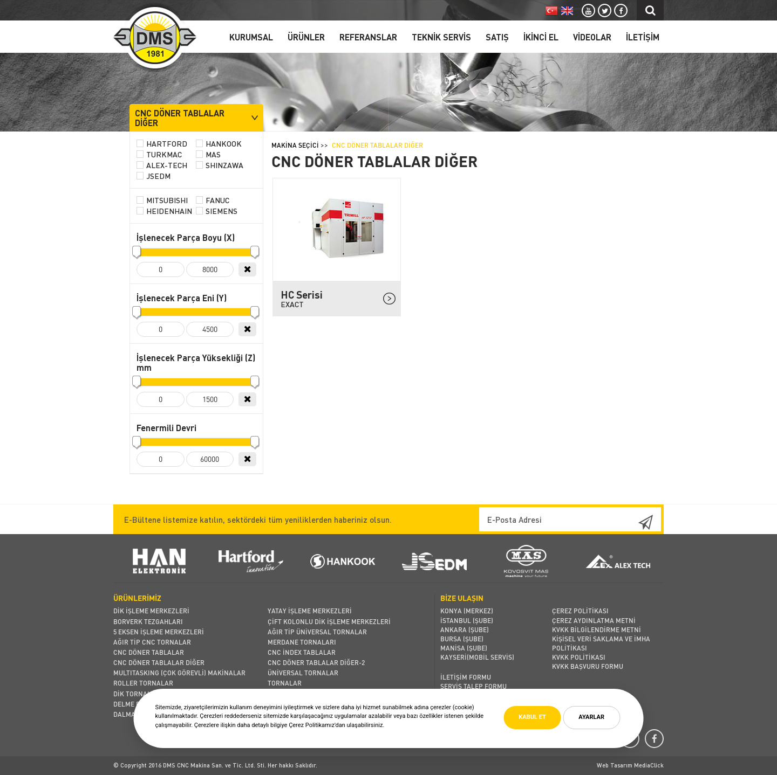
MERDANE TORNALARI (302, 642)
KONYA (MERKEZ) (466, 611)
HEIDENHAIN (164, 211)
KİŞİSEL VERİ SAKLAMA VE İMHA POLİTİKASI (601, 643)
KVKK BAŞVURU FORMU (587, 666)
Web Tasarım (615, 765)
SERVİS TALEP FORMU (473, 686)
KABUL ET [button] (532, 717)
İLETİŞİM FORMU (465, 677)
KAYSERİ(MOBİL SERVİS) (477, 657)
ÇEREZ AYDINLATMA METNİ (594, 621)
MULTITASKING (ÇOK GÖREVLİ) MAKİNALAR (179, 673)
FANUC (212, 200)
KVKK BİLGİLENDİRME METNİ (596, 630)
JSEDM (154, 176)
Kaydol (637, 522)
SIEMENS (216, 211)
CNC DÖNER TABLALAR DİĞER (159, 663)
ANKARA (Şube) (464, 630)
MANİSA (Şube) (463, 648)
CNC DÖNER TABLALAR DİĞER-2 (316, 663)
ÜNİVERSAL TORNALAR (303, 673)
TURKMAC (159, 154)
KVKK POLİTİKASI (578, 657)
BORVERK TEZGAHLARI (148, 622)
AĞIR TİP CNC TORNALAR (152, 642)
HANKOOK (219, 144)
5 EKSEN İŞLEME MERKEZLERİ (158, 632)
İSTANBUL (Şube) (466, 621)
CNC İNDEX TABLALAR (302, 652)
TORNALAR (285, 683)
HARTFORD (162, 144)
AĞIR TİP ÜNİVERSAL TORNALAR (317, 632)
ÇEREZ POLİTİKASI (580, 611)
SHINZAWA (219, 165)
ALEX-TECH (162, 165)
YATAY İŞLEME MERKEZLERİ (310, 611)
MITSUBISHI (162, 200)
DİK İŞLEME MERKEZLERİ (151, 611)
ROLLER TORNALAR (143, 683)
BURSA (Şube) (461, 639)
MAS (208, 154)
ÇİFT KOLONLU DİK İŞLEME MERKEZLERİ (329, 622)
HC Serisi (333, 298)
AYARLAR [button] (591, 717)
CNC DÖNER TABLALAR (148, 652)
